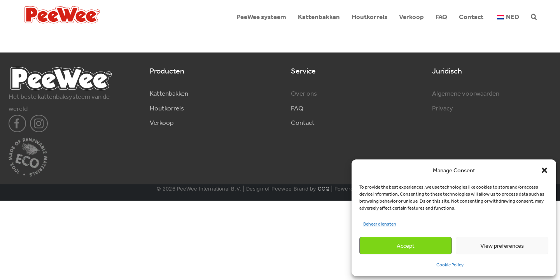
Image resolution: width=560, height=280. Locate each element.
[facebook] (17, 124)
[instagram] (39, 124)
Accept (406, 245)
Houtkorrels (167, 108)
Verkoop (161, 122)
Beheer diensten (379, 224)
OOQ (324, 189)
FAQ (297, 108)
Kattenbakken (169, 93)
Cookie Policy (450, 265)
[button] (544, 170)
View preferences (502, 245)
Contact (303, 122)
